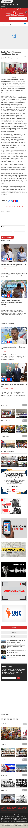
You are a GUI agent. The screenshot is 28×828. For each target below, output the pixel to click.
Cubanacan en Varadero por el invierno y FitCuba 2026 (20, 768)
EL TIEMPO (3, 810)
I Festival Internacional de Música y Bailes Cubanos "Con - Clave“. (7, 429)
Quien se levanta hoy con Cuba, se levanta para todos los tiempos (20, 799)
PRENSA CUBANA (12, 810)
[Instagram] (8, 719)
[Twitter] (5, 24)
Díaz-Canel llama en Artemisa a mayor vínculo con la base (16, 656)
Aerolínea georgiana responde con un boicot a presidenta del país (16, 641)
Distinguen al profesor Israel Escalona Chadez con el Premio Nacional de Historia (16, 646)
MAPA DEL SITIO (15, 807)
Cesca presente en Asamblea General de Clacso (20, 753)
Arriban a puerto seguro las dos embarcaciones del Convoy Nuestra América (11, 302)
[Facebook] (3, 24)
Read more (4, 465)
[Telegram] (14, 719)
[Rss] (1, 24)
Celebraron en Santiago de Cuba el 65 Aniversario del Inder (20, 414)
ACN (5, 351)
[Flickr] (17, 719)
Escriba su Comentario (13, 217)
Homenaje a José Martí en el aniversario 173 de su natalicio (9, 462)
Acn (5, 268)
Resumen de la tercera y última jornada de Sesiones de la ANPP (16, 651)
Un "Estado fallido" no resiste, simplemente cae (7, 445)
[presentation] (12, 236)
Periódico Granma (8, 388)
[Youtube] (10, 24)
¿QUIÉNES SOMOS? (5, 807)
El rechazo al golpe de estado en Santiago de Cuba (7, 784)
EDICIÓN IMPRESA (11, 808)
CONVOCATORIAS (22, 808)
